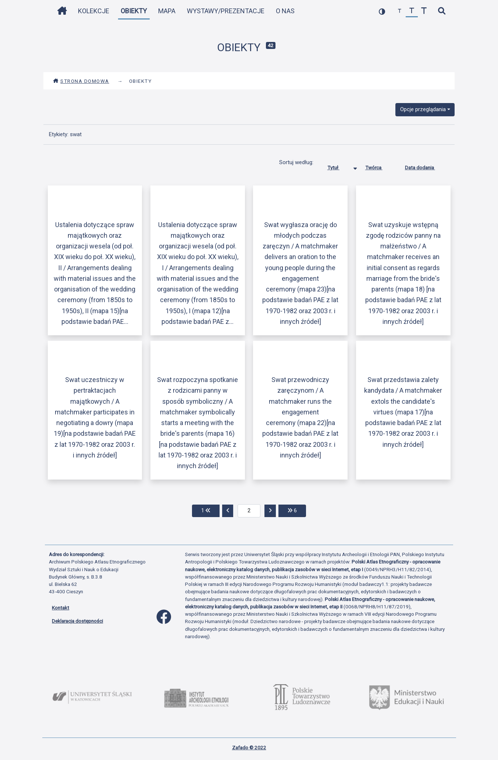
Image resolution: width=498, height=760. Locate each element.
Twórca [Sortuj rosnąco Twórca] (379, 166)
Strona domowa (81, 81)
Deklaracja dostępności (77, 621)
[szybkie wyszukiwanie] (441, 11)
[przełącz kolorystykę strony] (382, 11)
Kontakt (60, 608)
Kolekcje (93, 11)
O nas (285, 11)
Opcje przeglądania (423, 109)
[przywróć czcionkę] (412, 11)
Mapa (166, 11)
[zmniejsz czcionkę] (400, 11)
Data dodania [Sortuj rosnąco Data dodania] (425, 166)
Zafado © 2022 (249, 747)
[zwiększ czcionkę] (424, 11)
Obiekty (134, 11)
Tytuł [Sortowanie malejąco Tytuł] (339, 166)
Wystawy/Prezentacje (225, 11)
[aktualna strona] (249, 510)
